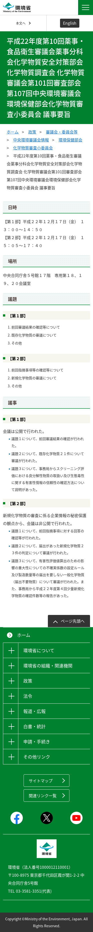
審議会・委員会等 (62, 132)
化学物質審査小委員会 (33, 148)
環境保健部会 (70, 140)
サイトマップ (41, 781)
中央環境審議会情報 (31, 140)
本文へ (21, 23)
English (69, 23)
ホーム (13, 132)
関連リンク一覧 (43, 796)
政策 (32, 132)
